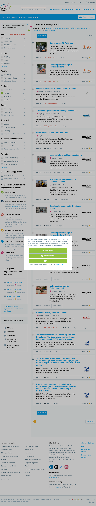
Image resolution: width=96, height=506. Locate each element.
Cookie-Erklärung (60, 264)
